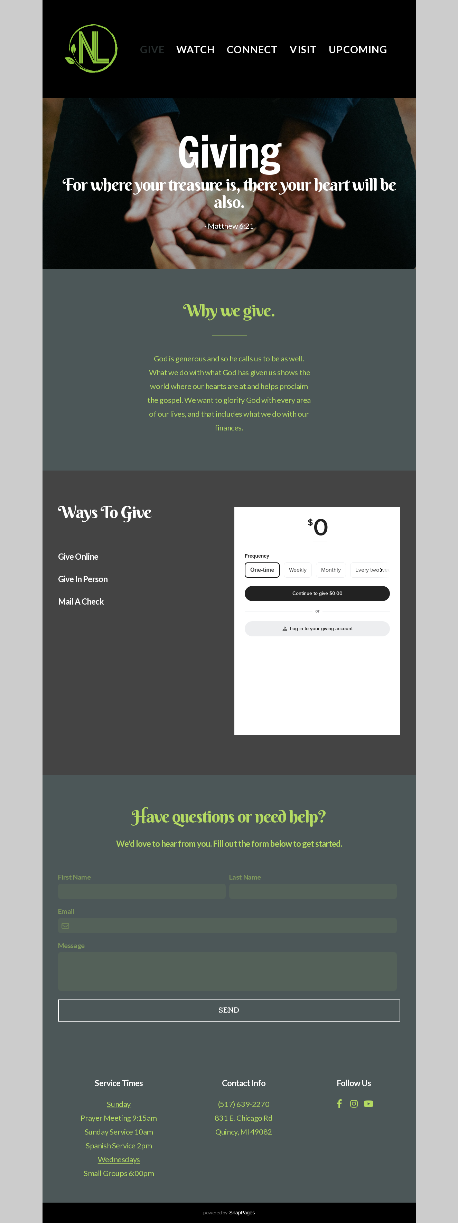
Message (71, 945)
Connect (252, 49)
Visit (303, 49)
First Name (74, 877)
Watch (195, 49)
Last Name (245, 877)
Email (66, 911)
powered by (229, 1212)
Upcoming (358, 49)
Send (229, 1010)
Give (152, 49)
